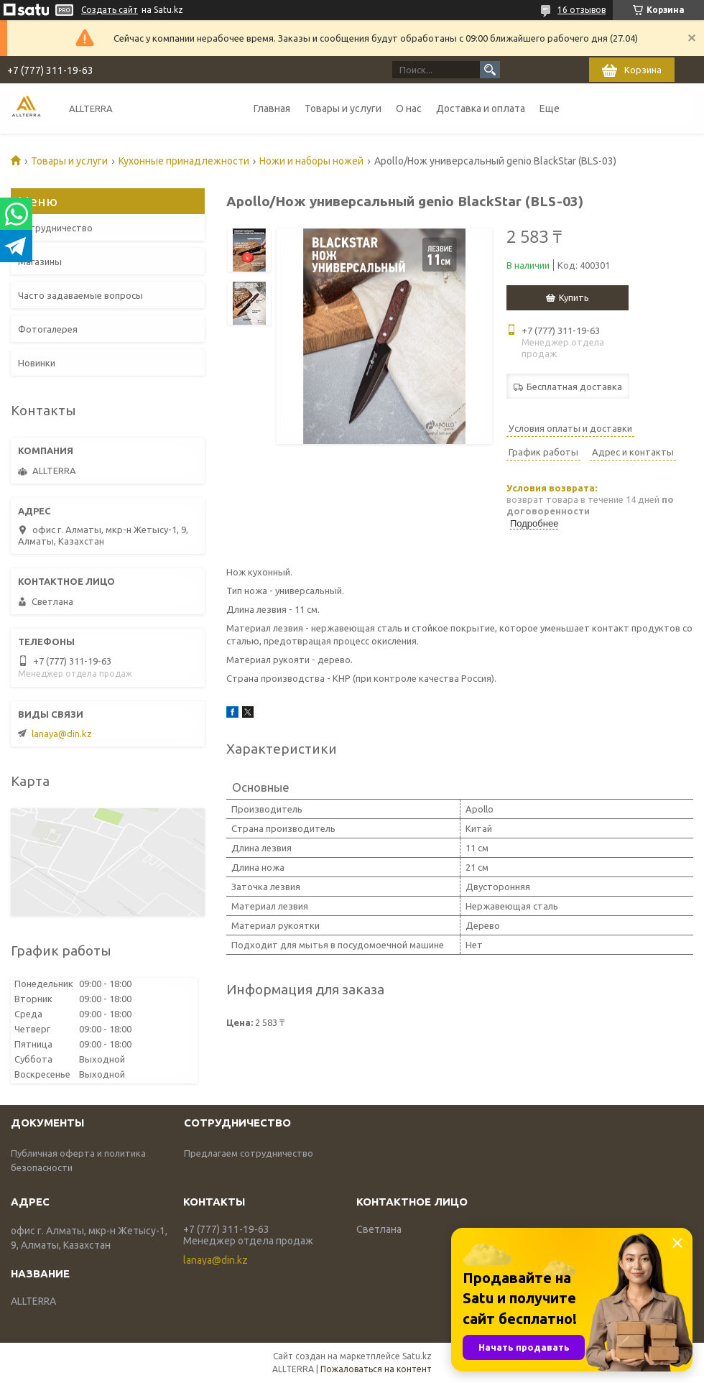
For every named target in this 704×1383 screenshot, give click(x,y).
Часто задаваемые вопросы (80, 295)
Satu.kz (417, 1356)
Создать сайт (109, 9)
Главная (272, 108)
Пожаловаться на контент (376, 1369)
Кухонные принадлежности (184, 161)
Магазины (40, 261)
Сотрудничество (55, 228)
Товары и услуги (343, 108)
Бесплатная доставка (574, 386)
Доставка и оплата (480, 108)
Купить (574, 297)
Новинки (36, 363)
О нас (409, 108)
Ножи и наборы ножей (311, 161)
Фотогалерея (48, 329)
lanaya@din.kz (62, 733)
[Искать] (490, 69)
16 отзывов (581, 9)
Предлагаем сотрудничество (248, 1153)
